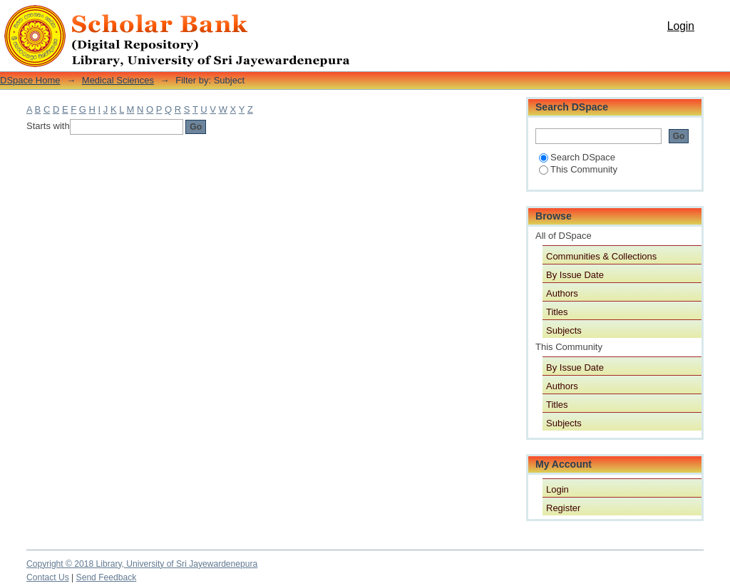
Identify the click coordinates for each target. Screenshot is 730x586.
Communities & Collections (601, 256)
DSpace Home (30, 80)
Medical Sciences (118, 80)
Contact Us (47, 577)
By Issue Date (575, 274)
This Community (578, 169)
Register (563, 508)
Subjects (564, 330)
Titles (557, 312)
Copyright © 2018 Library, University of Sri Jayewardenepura (141, 564)
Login (680, 26)
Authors (562, 293)
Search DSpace (577, 157)
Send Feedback (106, 577)
